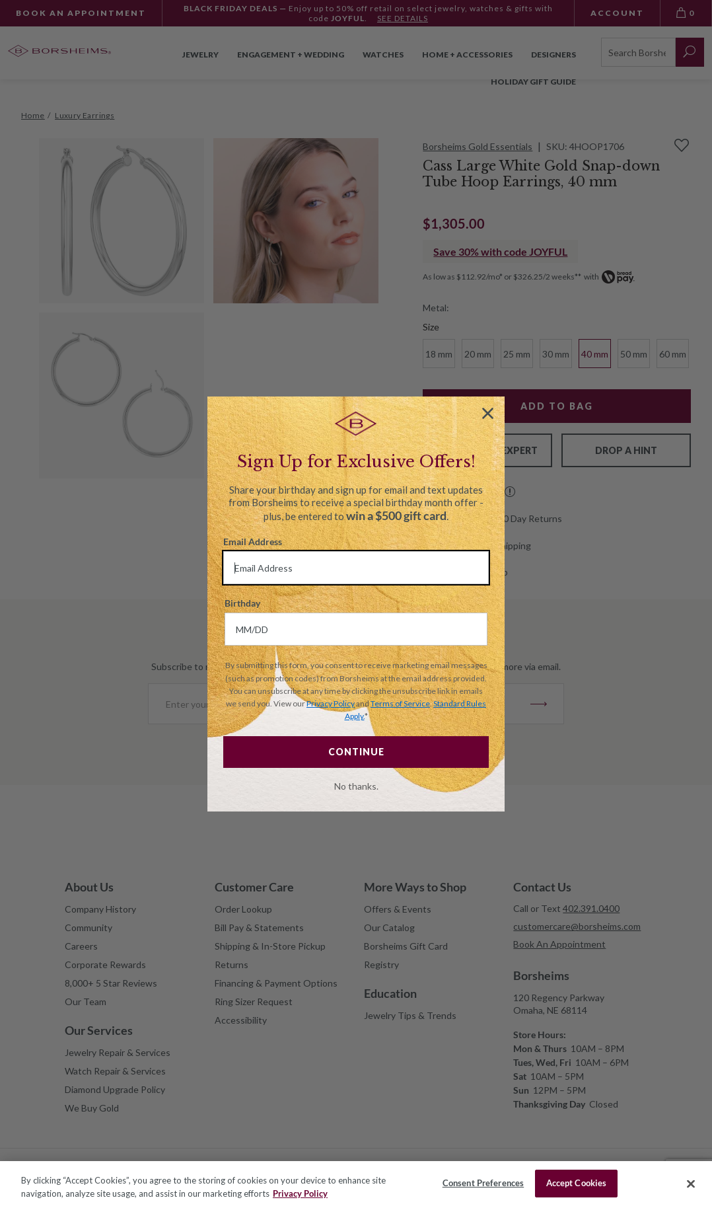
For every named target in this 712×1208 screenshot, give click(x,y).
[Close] (690, 1183)
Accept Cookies (576, 1183)
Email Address (252, 541)
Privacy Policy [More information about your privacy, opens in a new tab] (300, 1193)
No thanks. (356, 786)
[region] (356, 1184)
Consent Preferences (483, 1183)
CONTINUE (356, 751)
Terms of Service (400, 703)
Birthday (242, 603)
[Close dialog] (487, 413)
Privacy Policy (330, 703)
